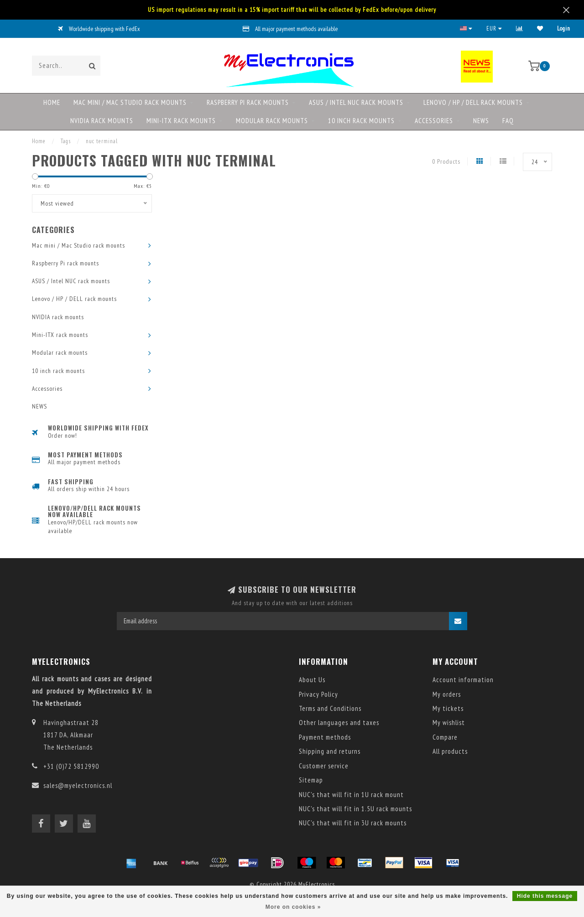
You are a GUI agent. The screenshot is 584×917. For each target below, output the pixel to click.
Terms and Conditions (330, 708)
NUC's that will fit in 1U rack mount (351, 794)
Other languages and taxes (339, 722)
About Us (312, 679)
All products (450, 751)
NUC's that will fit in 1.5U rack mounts (355, 808)
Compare (445, 737)
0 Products (446, 161)
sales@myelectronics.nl (77, 785)
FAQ (508, 120)
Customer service (324, 766)
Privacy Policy (318, 694)
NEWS (481, 120)
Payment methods (325, 737)
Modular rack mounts (272, 120)
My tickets (448, 708)
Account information (463, 679)
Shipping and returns (329, 751)
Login (563, 28)
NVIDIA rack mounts (101, 120)
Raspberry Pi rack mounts (248, 102)
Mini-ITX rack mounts (181, 120)
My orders (447, 694)
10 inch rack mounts (361, 120)
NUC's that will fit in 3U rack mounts (353, 823)
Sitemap (311, 780)
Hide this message (545, 896)
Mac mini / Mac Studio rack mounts (130, 102)
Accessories (434, 120)
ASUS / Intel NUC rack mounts (356, 102)
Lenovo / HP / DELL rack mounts (473, 102)
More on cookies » (293, 907)
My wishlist (449, 722)
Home (51, 102)
